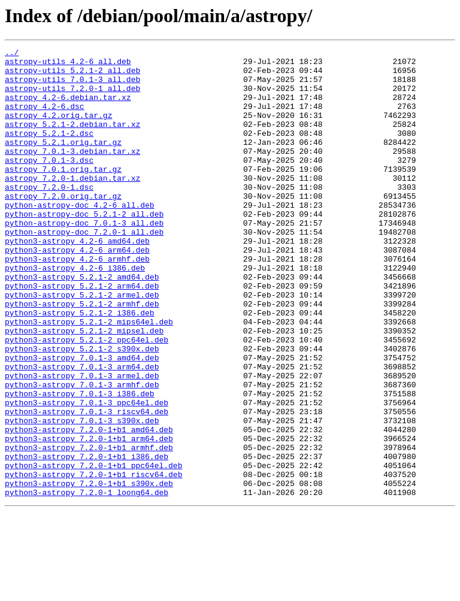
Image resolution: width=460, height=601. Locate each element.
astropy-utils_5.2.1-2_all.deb (72, 75)
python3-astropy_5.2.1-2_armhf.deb (82, 355)
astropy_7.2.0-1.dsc (49, 215)
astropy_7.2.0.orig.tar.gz (63, 226)
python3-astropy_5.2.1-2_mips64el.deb (89, 377)
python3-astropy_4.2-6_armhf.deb (77, 301)
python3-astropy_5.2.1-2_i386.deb (80, 366)
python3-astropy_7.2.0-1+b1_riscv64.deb (93, 560)
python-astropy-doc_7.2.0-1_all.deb (84, 269)
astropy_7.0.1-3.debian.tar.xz (72, 172)
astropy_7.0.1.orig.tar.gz (63, 194)
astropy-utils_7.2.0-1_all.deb (72, 97)
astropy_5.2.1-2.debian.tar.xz (72, 140)
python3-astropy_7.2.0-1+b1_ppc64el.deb (93, 549)
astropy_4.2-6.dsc (44, 118)
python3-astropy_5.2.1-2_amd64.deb (82, 323)
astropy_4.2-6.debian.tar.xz (68, 107)
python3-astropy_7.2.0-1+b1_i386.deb (86, 538)
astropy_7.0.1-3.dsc (49, 183)
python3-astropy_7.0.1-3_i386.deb (80, 463)
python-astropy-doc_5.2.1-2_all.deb (84, 247)
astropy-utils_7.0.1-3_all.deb (72, 86)
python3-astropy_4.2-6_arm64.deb (77, 291)
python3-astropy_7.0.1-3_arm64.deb (82, 431)
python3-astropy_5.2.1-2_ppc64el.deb (86, 398)
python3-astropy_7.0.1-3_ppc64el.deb (86, 474)
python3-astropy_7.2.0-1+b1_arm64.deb (89, 517)
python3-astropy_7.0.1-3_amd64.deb (82, 420)
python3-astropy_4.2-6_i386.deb (75, 312)
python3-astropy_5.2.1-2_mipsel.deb (84, 388)
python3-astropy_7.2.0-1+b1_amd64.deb (89, 506)
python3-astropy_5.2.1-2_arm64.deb (82, 334)
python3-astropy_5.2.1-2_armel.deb (82, 344)
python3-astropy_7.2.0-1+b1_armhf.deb (89, 528)
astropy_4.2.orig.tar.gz (58, 129)
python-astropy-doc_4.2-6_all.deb (80, 237)
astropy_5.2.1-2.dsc (49, 150)
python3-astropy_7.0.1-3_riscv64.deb (86, 484)
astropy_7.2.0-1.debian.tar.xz (72, 204)
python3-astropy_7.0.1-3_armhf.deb (82, 452)
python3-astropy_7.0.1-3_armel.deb (82, 441)
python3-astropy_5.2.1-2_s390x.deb (82, 409)
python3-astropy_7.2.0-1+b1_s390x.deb (89, 571)
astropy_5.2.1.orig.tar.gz (63, 161)
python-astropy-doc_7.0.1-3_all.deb (84, 258)
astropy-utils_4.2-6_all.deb (68, 64)
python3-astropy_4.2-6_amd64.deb (77, 280)
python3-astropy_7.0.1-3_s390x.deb (82, 495)
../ (12, 53)
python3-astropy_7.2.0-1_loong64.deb (86, 581)
